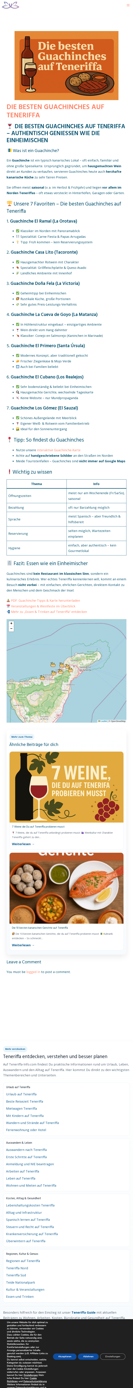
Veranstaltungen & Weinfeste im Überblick (43, 606)
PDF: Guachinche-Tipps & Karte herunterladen (45, 600)
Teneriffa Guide (84, 1312)
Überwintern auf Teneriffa (25, 1241)
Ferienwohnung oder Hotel (26, 1130)
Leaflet (102, 721)
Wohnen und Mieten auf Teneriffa (31, 1185)
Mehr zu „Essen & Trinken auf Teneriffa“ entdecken (49, 612)
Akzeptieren (63, 1359)
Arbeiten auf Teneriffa (22, 1171)
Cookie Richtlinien (34, 1384)
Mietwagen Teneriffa (21, 1108)
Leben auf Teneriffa (20, 1178)
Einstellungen (19, 1381)
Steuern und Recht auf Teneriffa (30, 1227)
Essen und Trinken (20, 1296)
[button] (53, 664)
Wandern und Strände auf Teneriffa (32, 1123)
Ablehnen (86, 1359)
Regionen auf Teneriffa (23, 1261)
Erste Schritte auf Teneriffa (26, 1157)
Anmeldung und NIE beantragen (30, 1164)
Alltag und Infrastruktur (24, 1212)
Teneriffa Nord (17, 1268)
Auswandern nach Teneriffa (26, 1150)
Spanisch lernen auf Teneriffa (28, 1220)
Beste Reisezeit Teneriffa (24, 1101)
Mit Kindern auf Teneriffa (25, 1116)
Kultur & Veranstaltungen (25, 1289)
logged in (33, 972)
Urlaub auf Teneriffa (21, 1094)
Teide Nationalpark (20, 1282)
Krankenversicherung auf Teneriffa (32, 1234)
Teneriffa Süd (16, 1275)
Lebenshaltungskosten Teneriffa (30, 1205)
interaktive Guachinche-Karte (59, 450)
